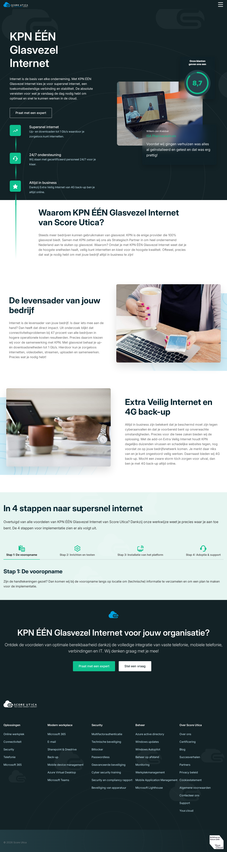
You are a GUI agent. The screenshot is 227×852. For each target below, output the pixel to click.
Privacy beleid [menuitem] (188, 772)
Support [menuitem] (184, 803)
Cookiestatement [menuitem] (190, 780)
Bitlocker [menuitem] (97, 749)
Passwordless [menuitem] (100, 757)
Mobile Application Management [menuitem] (156, 780)
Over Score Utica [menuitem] (190, 725)
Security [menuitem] (8, 749)
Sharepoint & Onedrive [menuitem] (62, 749)
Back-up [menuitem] (53, 757)
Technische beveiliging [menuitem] (106, 741)
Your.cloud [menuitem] (186, 810)
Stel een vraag (135, 666)
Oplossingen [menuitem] (11, 725)
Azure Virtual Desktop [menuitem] (62, 772)
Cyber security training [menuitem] (106, 772)
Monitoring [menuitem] (142, 764)
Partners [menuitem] (184, 764)
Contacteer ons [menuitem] (189, 795)
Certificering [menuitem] (187, 741)
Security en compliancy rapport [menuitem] (112, 780)
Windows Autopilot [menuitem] (147, 749)
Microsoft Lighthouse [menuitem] (149, 787)
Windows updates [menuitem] (147, 741)
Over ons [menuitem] (185, 734)
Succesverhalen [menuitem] (189, 757)
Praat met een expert (30, 113)
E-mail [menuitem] (52, 741)
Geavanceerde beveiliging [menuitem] (109, 764)
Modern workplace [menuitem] (60, 725)
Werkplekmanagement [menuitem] (150, 772)
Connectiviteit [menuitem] (12, 741)
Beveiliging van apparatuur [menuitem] (109, 787)
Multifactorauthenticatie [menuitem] (107, 734)
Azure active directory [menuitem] (149, 734)
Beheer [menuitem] (140, 725)
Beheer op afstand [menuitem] (147, 757)
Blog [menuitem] (182, 749)
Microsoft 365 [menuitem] (12, 764)
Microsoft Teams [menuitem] (58, 780)
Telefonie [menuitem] (9, 757)
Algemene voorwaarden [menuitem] (195, 787)
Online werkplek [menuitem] (13, 734)
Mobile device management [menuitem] (65, 764)
